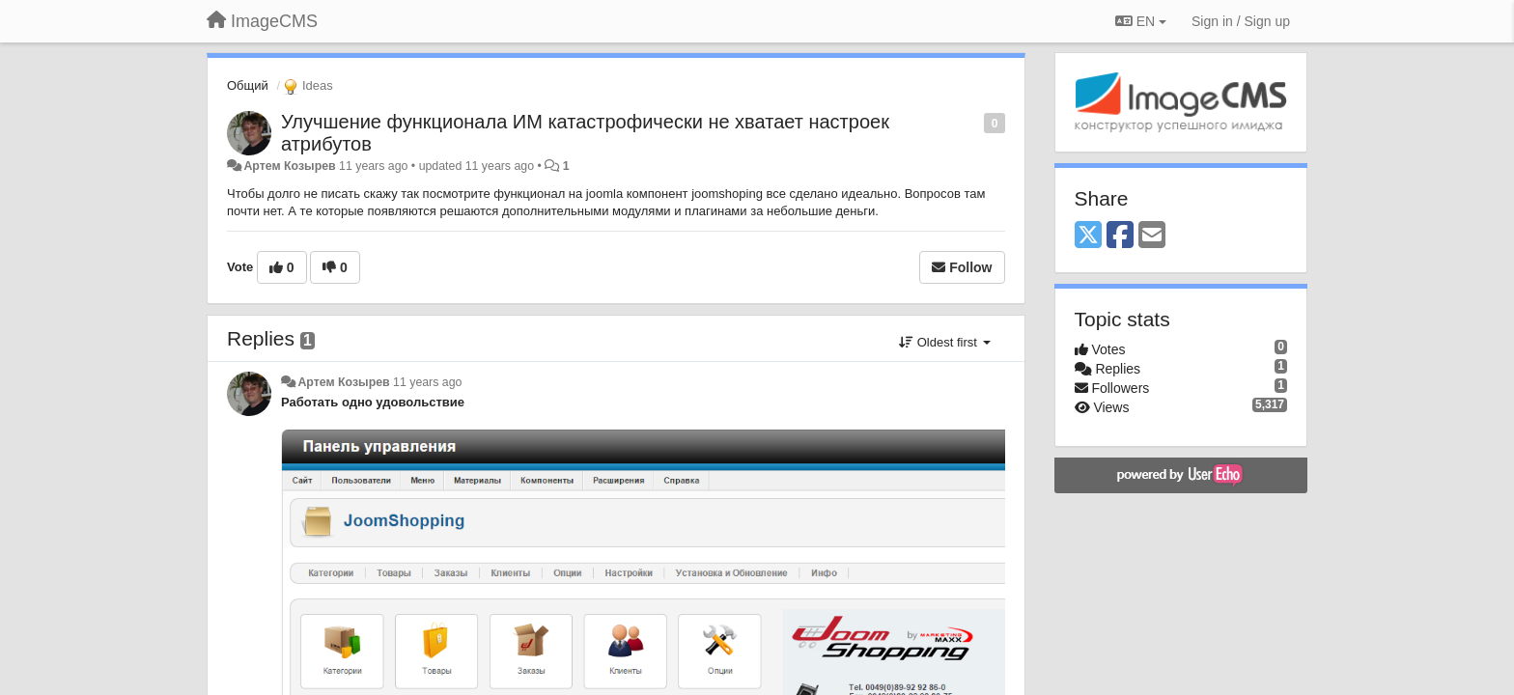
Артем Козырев (289, 166)
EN (1140, 21)
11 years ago (427, 382)
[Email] (1151, 236)
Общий (247, 85)
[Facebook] (1120, 236)
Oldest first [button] (944, 342)
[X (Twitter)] (1088, 236)
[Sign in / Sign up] (1241, 21)
